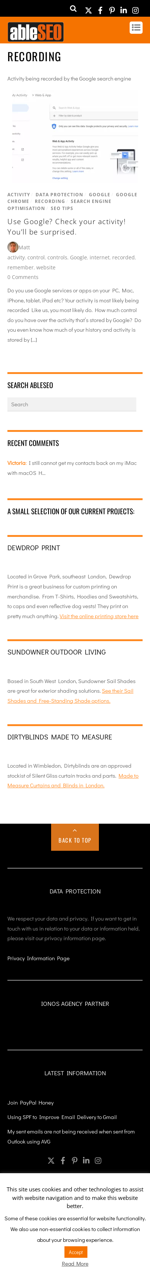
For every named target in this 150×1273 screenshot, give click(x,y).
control (36, 257)
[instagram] (136, 8)
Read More (75, 1263)
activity (16, 257)
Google (99, 194)
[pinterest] (112, 8)
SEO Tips (62, 208)
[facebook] (100, 8)
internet (100, 257)
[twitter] (88, 8)
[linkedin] (124, 8)
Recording (50, 201)
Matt (24, 247)
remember (20, 267)
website (46, 267)
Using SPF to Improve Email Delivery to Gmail (62, 1117)
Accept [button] (76, 1252)
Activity (18, 194)
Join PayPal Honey (30, 1102)
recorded (123, 257)
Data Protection (59, 194)
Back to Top (75, 840)
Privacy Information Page (38, 958)
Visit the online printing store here (99, 616)
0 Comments (23, 276)
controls (57, 257)
